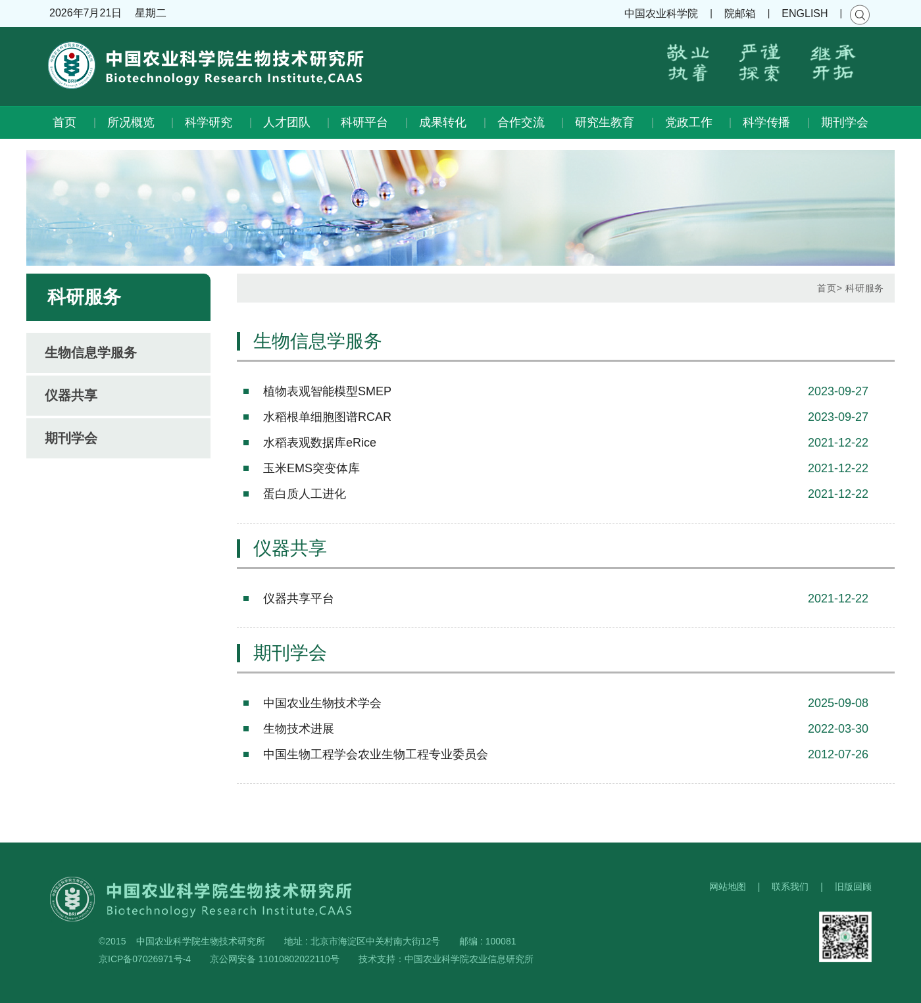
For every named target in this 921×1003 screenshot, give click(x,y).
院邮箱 (740, 13)
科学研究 (208, 122)
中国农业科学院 (661, 13)
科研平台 (364, 122)
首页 (64, 122)
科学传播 (766, 122)
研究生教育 (604, 122)
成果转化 (442, 122)
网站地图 (727, 886)
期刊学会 (844, 122)
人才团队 (287, 122)
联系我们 (790, 886)
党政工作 (688, 122)
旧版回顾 (853, 886)
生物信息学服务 (91, 352)
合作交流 (521, 122)
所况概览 (131, 122)
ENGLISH (805, 13)
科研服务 (864, 288)
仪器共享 (71, 395)
